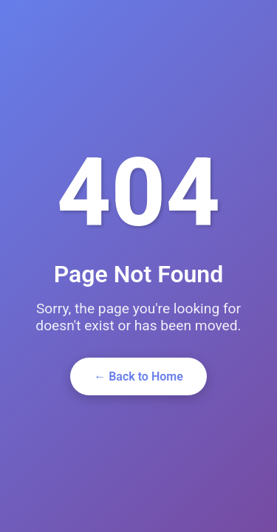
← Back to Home (138, 376)
